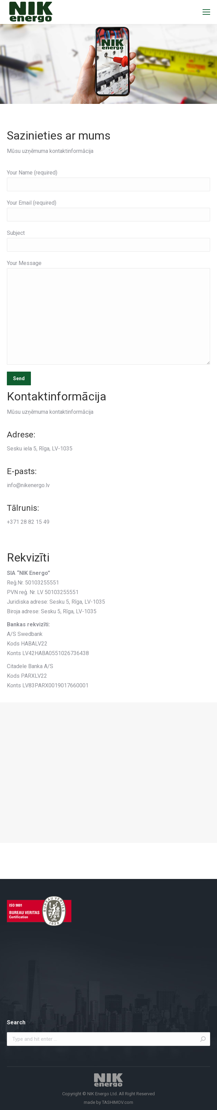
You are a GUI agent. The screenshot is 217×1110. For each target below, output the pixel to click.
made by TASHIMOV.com (108, 1102)
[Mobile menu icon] (206, 12)
